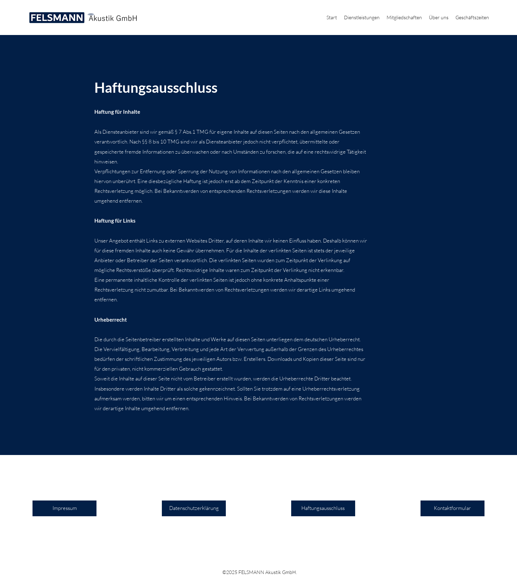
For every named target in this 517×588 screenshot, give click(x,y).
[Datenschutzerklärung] (194, 508)
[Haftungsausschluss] (323, 508)
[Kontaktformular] (452, 508)
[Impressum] (64, 508)
